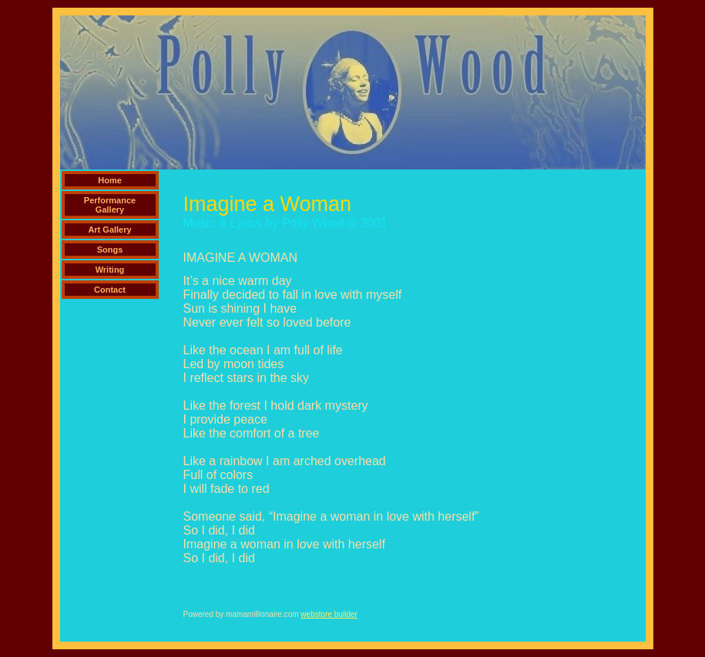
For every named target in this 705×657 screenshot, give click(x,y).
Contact (110, 289)
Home (110, 180)
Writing (110, 269)
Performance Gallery (110, 205)
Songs (110, 249)
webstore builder (328, 614)
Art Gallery (109, 229)
